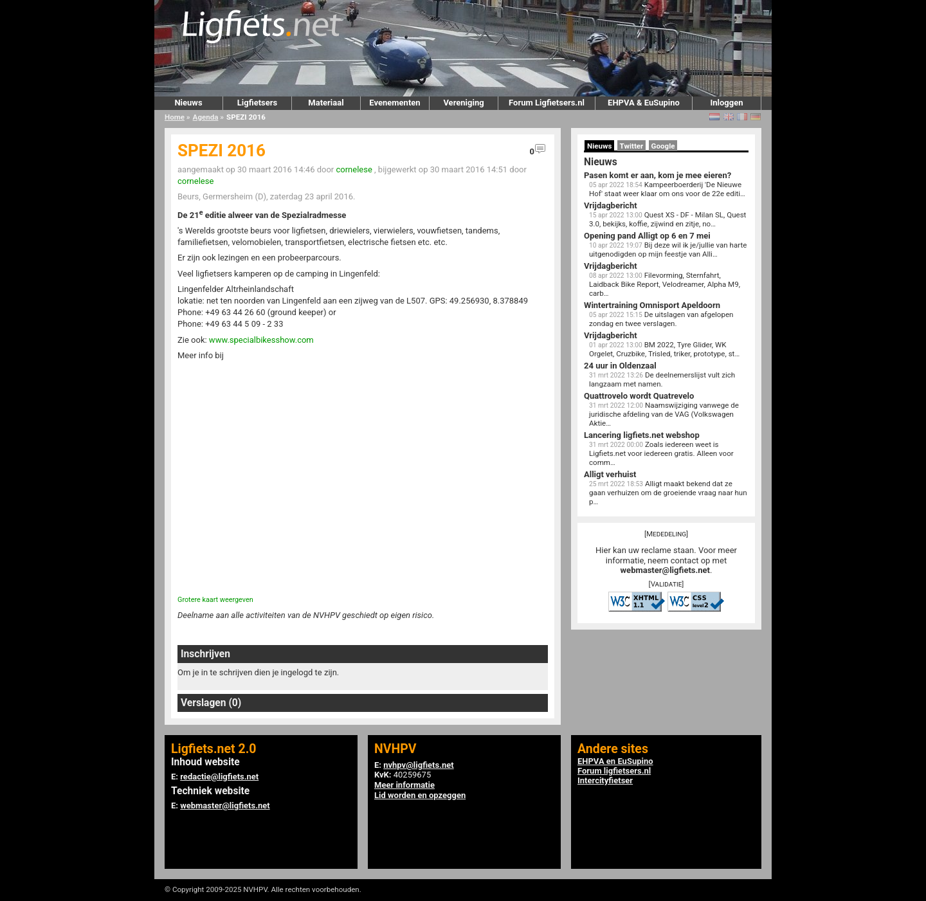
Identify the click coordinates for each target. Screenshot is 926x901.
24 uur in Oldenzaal (620, 365)
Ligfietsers (257, 102)
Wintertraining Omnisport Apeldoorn (652, 305)
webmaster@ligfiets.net (665, 570)
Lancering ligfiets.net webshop (642, 435)
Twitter (632, 145)
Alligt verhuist (610, 474)
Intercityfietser (605, 780)
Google (663, 145)
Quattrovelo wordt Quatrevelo (639, 396)
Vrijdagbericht (610, 205)
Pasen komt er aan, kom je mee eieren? (657, 175)
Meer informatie (404, 785)
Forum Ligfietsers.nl (547, 102)
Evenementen (394, 102)
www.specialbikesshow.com (261, 340)
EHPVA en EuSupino (615, 761)
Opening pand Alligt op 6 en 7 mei (647, 236)
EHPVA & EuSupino (644, 102)
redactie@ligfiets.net (219, 776)
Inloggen (726, 102)
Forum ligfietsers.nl (614, 771)
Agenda (206, 117)
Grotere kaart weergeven (215, 600)
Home (175, 117)
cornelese (354, 169)
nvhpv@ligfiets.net (418, 765)
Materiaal (325, 102)
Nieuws (188, 102)
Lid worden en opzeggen (420, 795)
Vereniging (463, 102)
